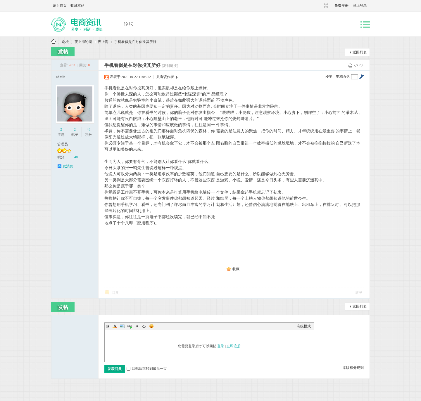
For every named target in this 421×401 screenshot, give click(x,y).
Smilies (151, 326)
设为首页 (60, 6)
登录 (220, 346)
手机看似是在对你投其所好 (135, 42)
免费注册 (341, 6)
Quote (137, 326)
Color (115, 326)
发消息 (68, 166)
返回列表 (360, 52)
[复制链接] (170, 66)
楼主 (328, 76)
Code (144, 326)
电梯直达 (343, 76)
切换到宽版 (325, 5)
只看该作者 (165, 77)
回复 (115, 293)
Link (129, 326)
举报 (358, 293)
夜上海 (103, 42)
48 (88, 129)
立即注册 (234, 346)
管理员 (62, 144)
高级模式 (304, 326)
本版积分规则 (353, 368)
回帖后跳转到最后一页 (147, 369)
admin (60, 77)
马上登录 (360, 6)
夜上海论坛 (83, 42)
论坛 (128, 24)
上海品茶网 (53, 42)
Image (122, 326)
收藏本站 (77, 6)
